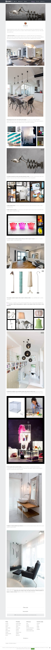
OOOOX (42, 41)
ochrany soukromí (27, 648)
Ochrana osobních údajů (30, 630)
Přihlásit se (43, 1)
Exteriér (7, 635)
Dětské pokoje (8, 630)
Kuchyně (7, 623)
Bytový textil (18, 635)
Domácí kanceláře (8, 633)
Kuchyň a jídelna (18, 623)
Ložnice (7, 626)
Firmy (25, 1)
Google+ (38, 626)
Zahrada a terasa (18, 632)
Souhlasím (32, 648)
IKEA (42, 182)
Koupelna (17, 629)
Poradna (37, 1)
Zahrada (7, 632)
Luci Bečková (25, 25)
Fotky (15, 1)
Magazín (33, 1)
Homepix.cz (25, 638)
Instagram (38, 629)
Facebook (38, 623)
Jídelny (7, 629)
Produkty (20, 1)
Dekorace (17, 630)
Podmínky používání (29, 629)
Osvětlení (17, 633)
